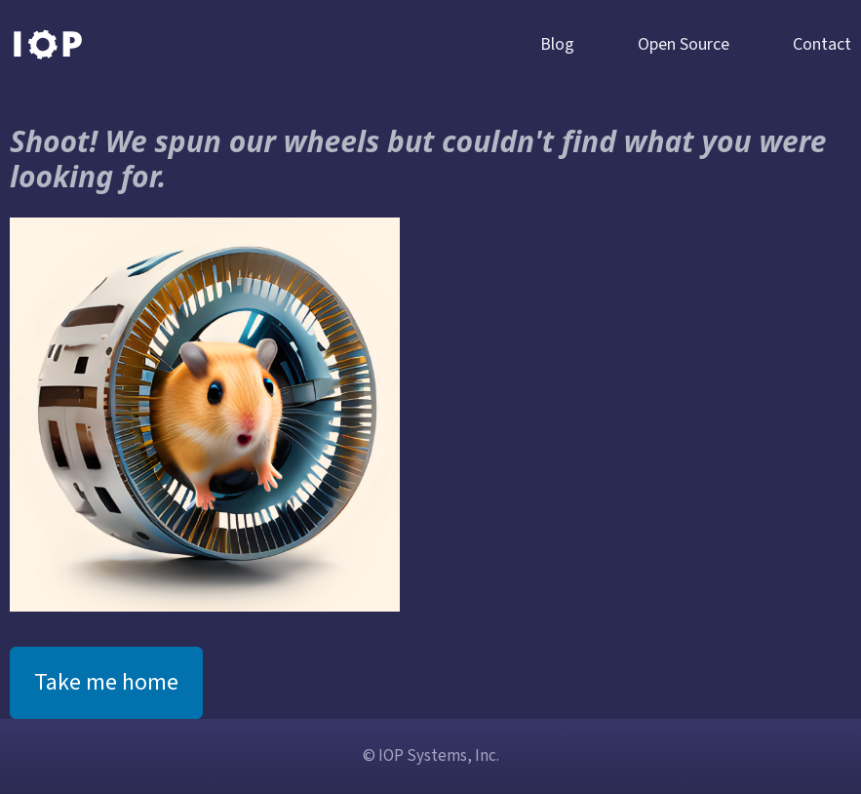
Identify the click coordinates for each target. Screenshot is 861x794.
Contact (822, 44)
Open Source (683, 44)
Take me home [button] (106, 682)
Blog (557, 44)
